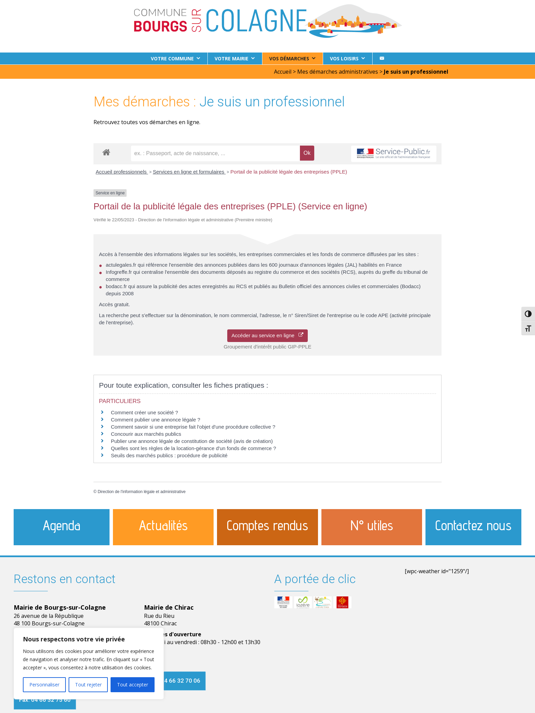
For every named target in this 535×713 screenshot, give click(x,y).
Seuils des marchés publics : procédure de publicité (169, 455)
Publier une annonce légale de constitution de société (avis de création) (192, 441)
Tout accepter (132, 684)
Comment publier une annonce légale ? (155, 419)
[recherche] (215, 153)
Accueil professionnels (122, 171)
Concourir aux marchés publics (146, 433)
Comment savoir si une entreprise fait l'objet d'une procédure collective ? (193, 426)
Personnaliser (44, 684)
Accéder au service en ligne (268, 335)
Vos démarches (289, 58)
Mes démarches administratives (337, 71)
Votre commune (172, 58)
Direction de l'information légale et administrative (142, 491)
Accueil (282, 71)
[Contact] (382, 58)
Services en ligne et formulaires (189, 171)
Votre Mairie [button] (231, 58)
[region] (89, 663)
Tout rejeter (88, 684)
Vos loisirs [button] (344, 58)
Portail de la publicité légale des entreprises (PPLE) (288, 171)
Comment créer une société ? (144, 412)
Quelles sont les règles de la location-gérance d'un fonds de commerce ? (193, 448)
